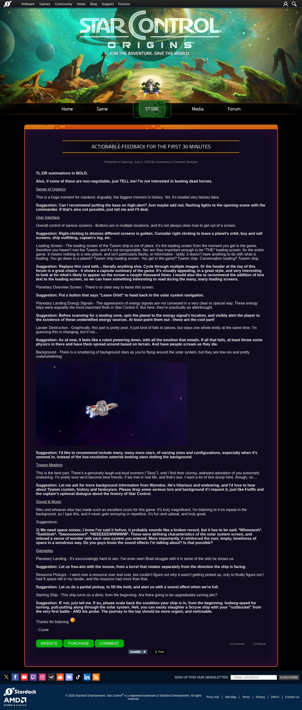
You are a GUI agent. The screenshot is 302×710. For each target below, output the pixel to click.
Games (44, 4)
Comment (109, 643)
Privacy (260, 697)
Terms (246, 697)
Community (63, 4)
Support (107, 4)
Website (49, 643)
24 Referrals (259, 644)
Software (28, 4)
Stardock (81, 695)
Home (65, 108)
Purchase (78, 643)
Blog (93, 4)
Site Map (230, 697)
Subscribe (289, 677)
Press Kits (212, 697)
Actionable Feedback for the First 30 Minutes (151, 146)
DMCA (275, 697)
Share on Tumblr (139, 651)
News (81, 4)
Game (97, 108)
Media (203, 108)
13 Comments (237, 644)
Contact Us (292, 697)
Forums (124, 4)
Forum (235, 108)
